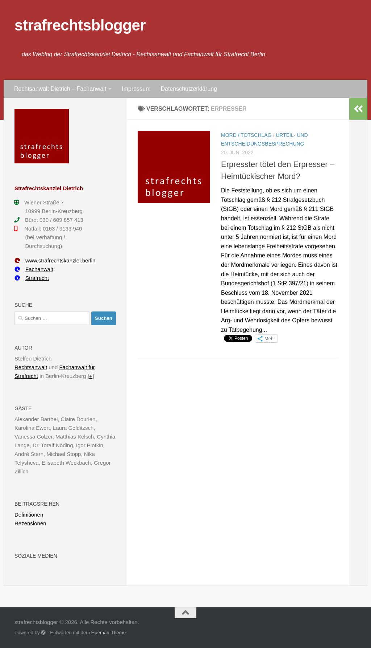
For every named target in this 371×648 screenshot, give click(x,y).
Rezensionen (30, 523)
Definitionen (28, 515)
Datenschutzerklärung (189, 89)
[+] (91, 376)
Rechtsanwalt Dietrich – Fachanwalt (60, 89)
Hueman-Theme (108, 632)
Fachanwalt (33, 269)
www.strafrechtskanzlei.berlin (54, 260)
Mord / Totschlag (246, 135)
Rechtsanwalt (30, 367)
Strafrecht (31, 278)
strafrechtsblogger (80, 25)
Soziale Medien (35, 556)
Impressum (136, 89)
